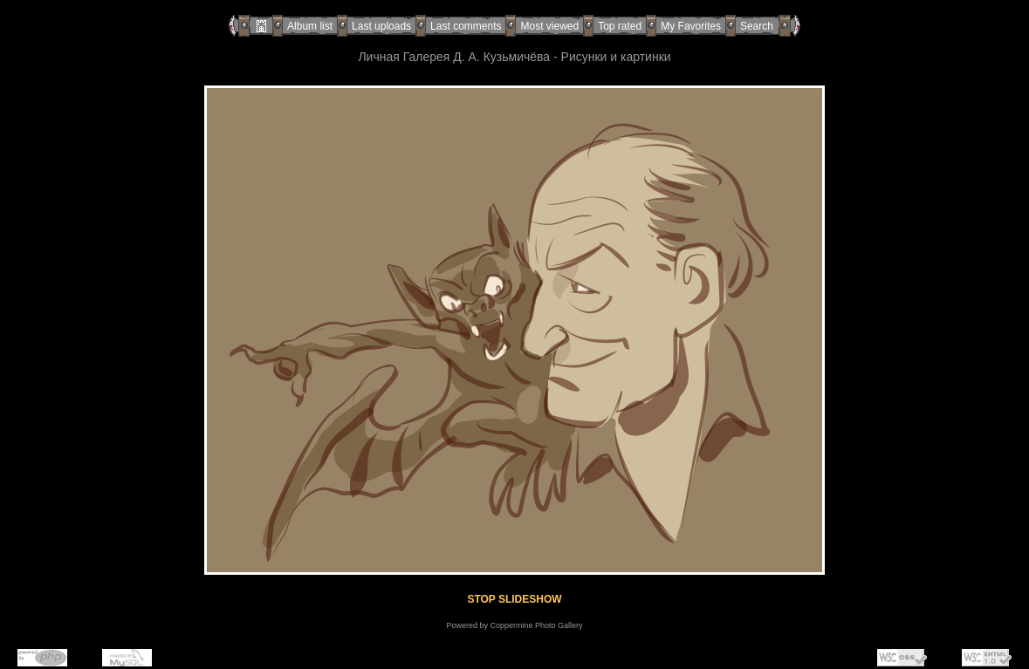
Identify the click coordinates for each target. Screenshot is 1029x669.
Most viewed (549, 26)
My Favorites (691, 26)
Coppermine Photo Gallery (536, 625)
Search (756, 26)
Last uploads (381, 26)
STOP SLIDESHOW (514, 599)
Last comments (465, 26)
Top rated (619, 26)
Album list (310, 26)
